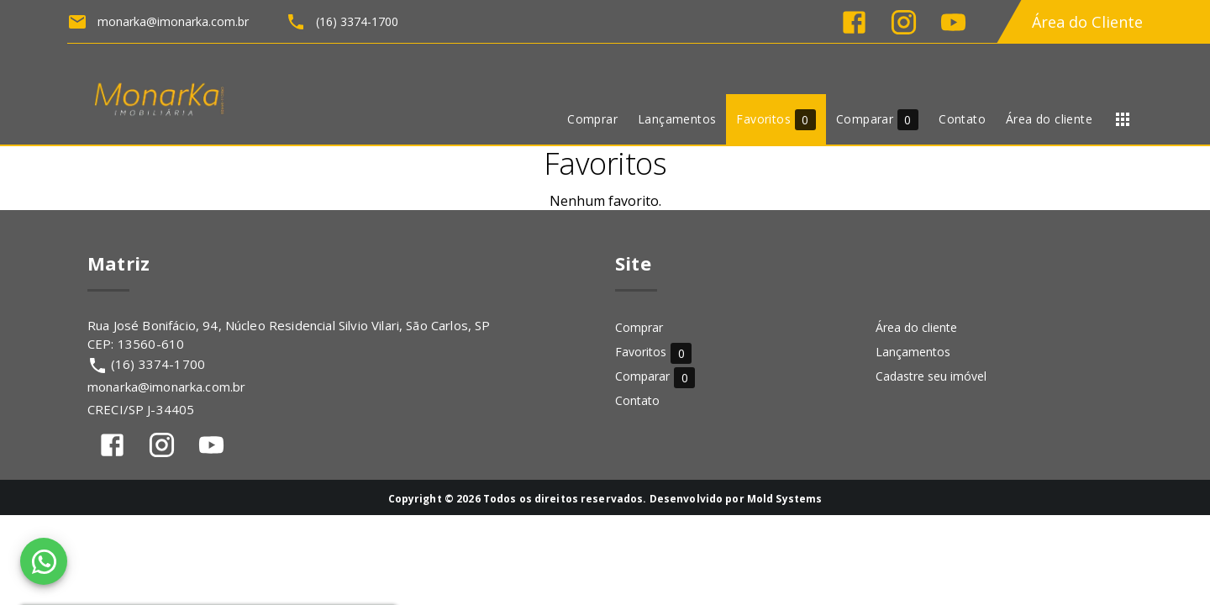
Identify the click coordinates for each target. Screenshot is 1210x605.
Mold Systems (785, 499)
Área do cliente (916, 327)
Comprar (639, 327)
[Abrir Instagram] (903, 22)
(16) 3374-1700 (158, 363)
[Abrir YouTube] (953, 22)
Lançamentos (913, 352)
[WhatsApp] (43, 561)
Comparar (655, 377)
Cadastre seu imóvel (931, 376)
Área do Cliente (1087, 22)
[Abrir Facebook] (854, 22)
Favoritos (653, 352)
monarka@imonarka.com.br (166, 386)
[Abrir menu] (1122, 119)
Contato (637, 400)
